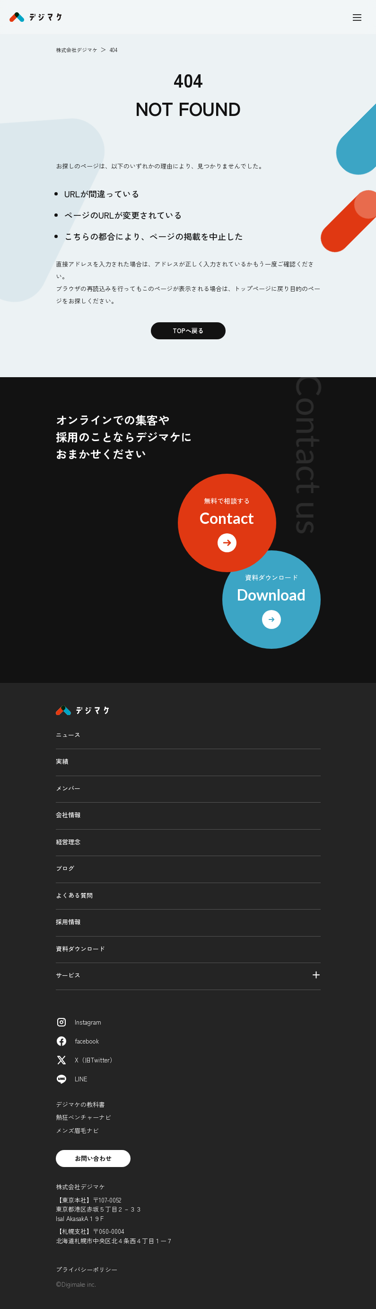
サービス (68, 975)
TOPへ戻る (188, 330)
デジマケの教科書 (80, 1104)
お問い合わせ (93, 1158)
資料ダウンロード (80, 948)
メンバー (68, 788)
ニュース (68, 734)
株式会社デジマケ (76, 49)
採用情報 (68, 921)
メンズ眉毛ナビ (77, 1130)
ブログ (65, 868)
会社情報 (68, 814)
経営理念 (68, 841)
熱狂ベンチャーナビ (83, 1117)
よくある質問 (74, 895)
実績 (62, 761)
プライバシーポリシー (86, 1269)
